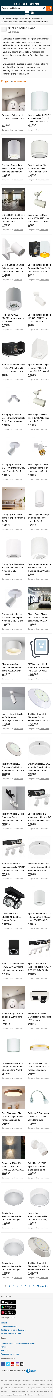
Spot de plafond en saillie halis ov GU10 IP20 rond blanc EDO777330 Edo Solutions (39, 919)
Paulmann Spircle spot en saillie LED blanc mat (13, 117)
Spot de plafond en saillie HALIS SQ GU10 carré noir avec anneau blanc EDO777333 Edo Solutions (13, 970)
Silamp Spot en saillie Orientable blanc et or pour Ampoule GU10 (38, 467)
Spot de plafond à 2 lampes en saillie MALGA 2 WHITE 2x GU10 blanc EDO (39, 819)
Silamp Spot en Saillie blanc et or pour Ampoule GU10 (13, 517)
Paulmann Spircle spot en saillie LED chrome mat (12, 1016)
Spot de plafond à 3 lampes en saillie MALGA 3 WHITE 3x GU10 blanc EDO (13, 869)
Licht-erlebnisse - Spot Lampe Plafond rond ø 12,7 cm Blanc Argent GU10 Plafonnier (12, 1068)
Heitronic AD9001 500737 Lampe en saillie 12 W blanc (13, 318)
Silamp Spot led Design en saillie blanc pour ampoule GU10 (39, 517)
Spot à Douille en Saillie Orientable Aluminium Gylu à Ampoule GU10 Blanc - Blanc (13, 270)
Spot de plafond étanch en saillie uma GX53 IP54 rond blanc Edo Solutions (38, 170)
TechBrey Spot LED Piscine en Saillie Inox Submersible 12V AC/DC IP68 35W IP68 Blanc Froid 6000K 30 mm (13, 770)
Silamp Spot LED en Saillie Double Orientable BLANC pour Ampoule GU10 (13, 419)
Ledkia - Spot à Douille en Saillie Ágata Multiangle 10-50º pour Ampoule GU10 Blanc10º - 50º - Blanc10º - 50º (13, 720)
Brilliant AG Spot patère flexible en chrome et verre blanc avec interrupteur (39, 1118)
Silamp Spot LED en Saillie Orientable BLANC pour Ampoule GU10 (13, 467)
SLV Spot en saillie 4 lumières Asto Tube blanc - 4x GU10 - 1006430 (39, 667)
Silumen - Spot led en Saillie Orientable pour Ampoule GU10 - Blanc (12, 617)
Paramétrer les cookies (10, 1354)
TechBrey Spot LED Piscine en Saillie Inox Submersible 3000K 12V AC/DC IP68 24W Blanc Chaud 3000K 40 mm (39, 1269)
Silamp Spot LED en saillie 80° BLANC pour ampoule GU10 (38, 417)
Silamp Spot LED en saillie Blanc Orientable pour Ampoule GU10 (38, 617)
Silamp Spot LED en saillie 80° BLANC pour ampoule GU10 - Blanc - (39, 218)
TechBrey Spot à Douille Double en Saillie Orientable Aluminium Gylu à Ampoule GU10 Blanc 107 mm (13, 820)
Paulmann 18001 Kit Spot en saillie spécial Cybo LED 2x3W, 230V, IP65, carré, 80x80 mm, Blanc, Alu (13, 1170)
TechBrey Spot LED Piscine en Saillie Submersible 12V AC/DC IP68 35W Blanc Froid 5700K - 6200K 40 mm (39, 720)
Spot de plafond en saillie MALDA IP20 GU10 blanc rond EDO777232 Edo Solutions (39, 569)
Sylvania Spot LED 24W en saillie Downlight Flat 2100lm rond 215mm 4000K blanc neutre (39, 769)
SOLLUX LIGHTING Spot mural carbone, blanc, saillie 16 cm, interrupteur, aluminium (38, 1168)
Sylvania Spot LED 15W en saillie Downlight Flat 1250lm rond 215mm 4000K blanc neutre (39, 869)
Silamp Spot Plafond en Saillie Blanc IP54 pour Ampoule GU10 (13, 567)
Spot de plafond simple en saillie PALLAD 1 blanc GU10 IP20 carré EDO (38, 370)
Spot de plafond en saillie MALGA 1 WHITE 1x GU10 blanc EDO (39, 318)
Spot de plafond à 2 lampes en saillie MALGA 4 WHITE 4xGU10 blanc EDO (39, 968)
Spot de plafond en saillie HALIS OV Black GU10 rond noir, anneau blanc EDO (13, 370)
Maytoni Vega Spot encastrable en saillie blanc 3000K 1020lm (11, 667)
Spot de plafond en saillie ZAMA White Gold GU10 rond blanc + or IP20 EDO (39, 270)
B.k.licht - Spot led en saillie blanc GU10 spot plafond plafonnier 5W (12, 168)
